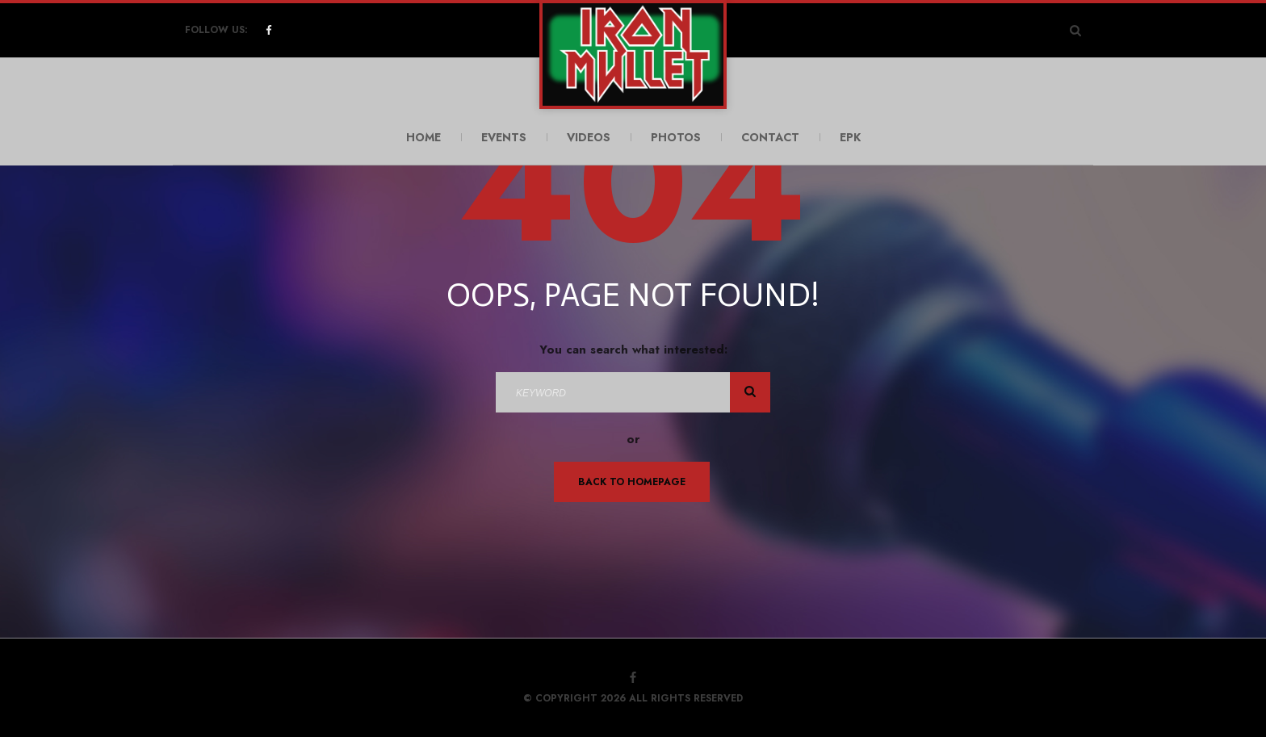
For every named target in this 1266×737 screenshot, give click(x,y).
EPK (850, 137)
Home (423, 137)
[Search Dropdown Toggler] (1075, 30)
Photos (676, 137)
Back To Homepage (631, 482)
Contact (770, 137)
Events (503, 137)
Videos (588, 137)
